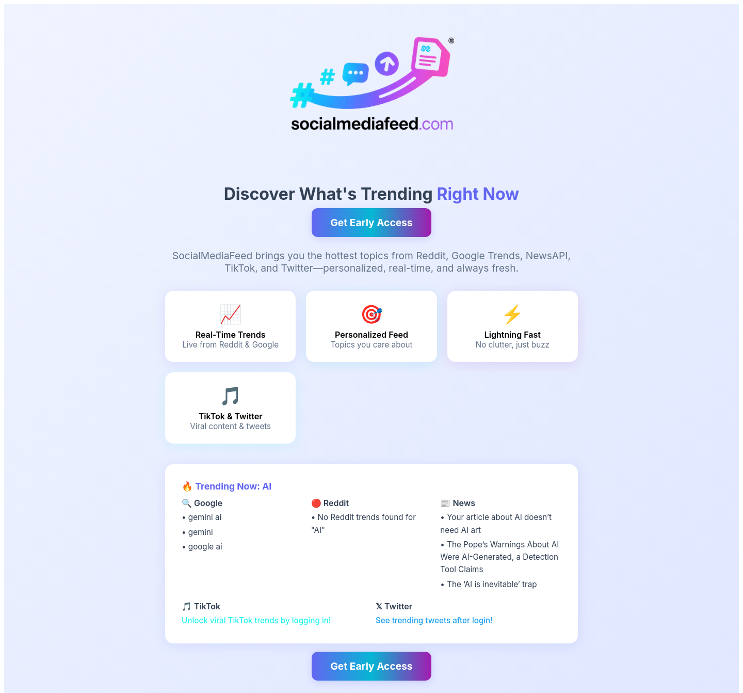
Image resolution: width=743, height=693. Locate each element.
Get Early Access (371, 222)
